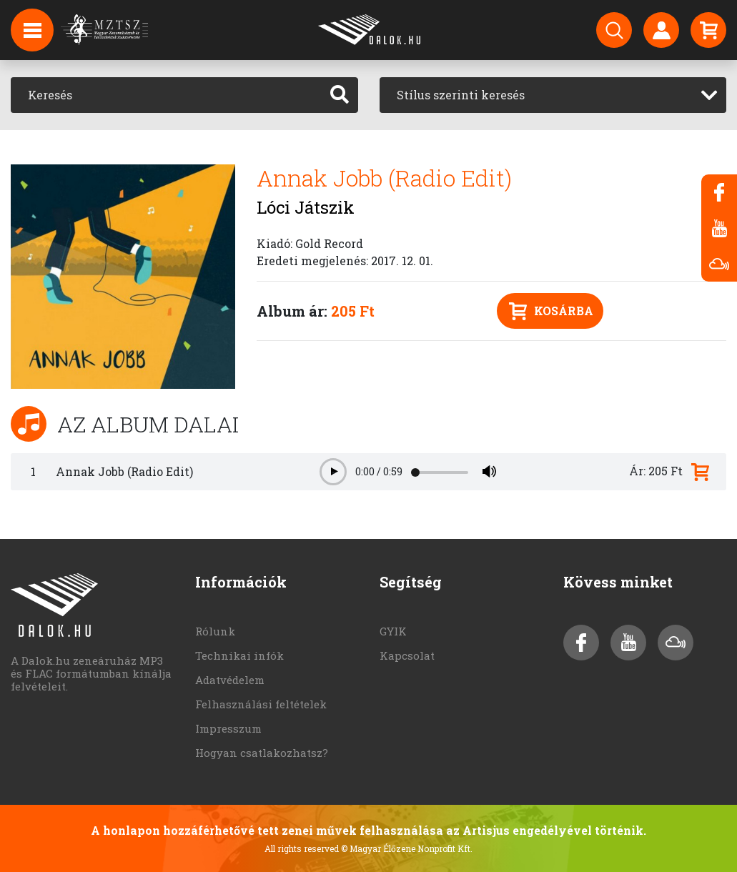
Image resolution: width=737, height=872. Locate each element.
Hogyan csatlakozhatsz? (261, 752)
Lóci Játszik (306, 207)
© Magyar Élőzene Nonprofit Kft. (407, 848)
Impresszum (228, 728)
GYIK (393, 631)
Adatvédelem (229, 680)
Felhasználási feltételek (261, 704)
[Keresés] (166, 95)
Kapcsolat (407, 655)
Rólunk (215, 631)
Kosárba (551, 311)
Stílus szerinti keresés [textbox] (461, 94)
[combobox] (553, 95)
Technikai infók (239, 655)
